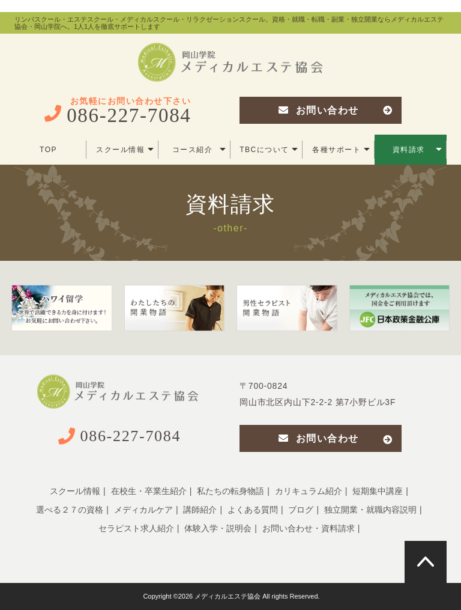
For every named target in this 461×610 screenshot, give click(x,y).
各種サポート (341, 149)
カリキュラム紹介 (308, 491)
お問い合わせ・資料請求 (308, 528)
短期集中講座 (377, 491)
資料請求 (417, 149)
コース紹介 (199, 149)
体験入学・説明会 (218, 528)
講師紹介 (200, 509)
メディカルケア (143, 509)
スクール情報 (125, 149)
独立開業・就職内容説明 (370, 509)
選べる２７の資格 (69, 509)
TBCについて (269, 149)
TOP (48, 149)
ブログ (300, 509)
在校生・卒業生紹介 (149, 491)
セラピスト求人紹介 (136, 528)
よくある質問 (252, 509)
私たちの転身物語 (230, 491)
